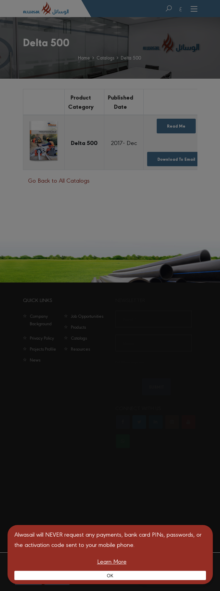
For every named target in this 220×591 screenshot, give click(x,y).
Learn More (112, 561)
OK (110, 575)
